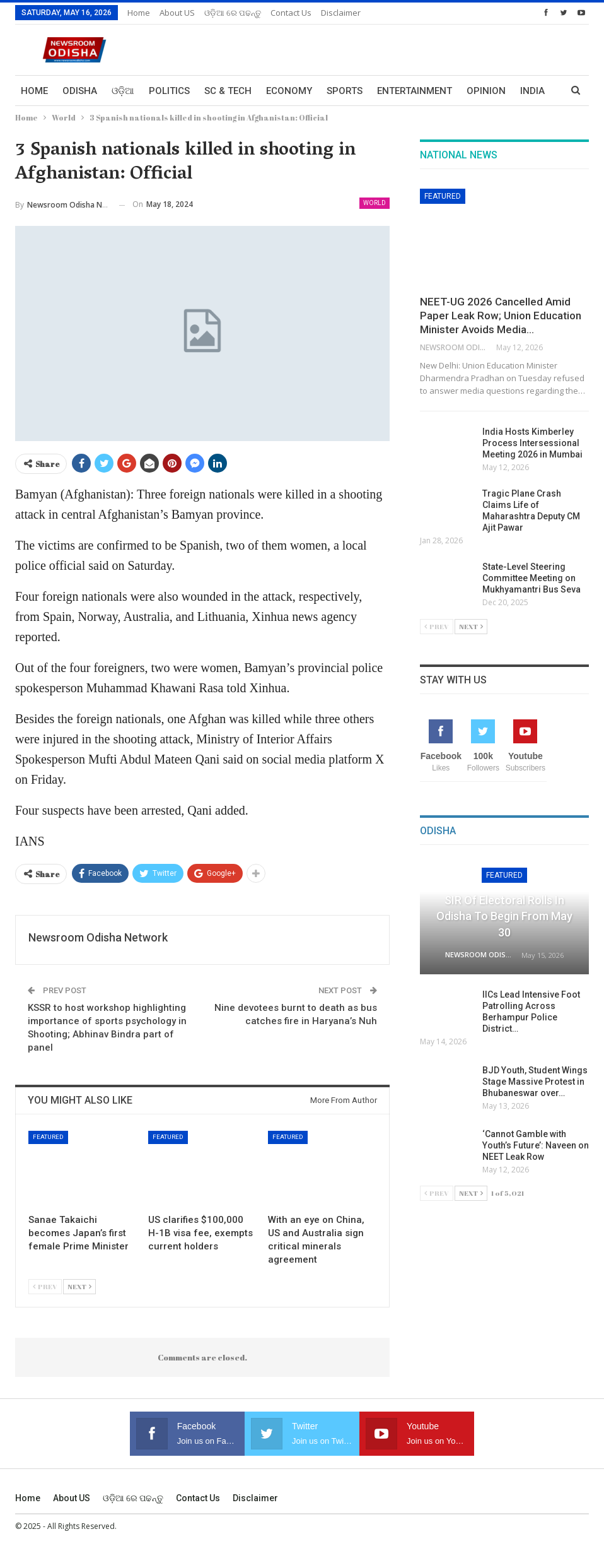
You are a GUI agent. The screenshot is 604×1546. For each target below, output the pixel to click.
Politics (169, 91)
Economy (289, 91)
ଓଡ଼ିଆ (123, 91)
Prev (45, 1286)
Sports (345, 91)
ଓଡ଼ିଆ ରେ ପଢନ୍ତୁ (232, 12)
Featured (48, 1136)
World (374, 202)
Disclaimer (341, 12)
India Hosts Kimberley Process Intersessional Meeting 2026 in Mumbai (532, 443)
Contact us (290, 12)
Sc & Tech (228, 91)
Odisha (79, 91)
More (480, 91)
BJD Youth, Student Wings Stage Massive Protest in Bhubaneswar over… (535, 1081)
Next (79, 1286)
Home (138, 12)
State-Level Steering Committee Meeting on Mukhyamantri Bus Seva (531, 578)
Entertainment (414, 91)
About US (177, 12)
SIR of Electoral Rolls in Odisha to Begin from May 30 (504, 916)
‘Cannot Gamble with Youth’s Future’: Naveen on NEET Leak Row (535, 1145)
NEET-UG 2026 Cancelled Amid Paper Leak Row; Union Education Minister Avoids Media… (500, 315)
